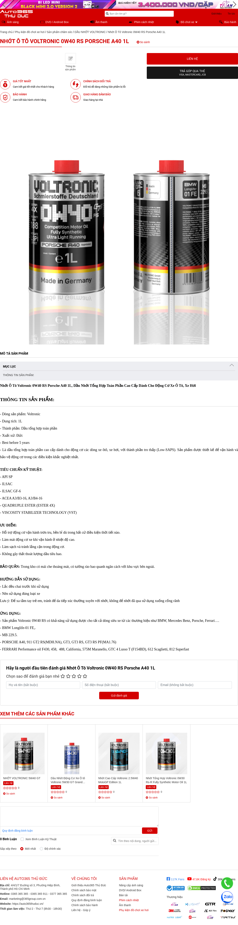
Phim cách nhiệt (129, 900)
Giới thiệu (216, 13)
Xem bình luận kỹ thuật (41, 839)
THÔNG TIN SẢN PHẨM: (18, 375)
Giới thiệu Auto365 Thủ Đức (88, 885)
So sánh (143, 42)
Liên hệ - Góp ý (80, 910)
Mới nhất (30, 848)
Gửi (149, 830)
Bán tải (123, 895)
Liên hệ (192, 59)
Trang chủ (6, 32)
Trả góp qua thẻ (192, 72)
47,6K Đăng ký (199, 879)
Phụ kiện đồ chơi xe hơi (29, 32)
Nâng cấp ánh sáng (131, 885)
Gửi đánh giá (119, 695)
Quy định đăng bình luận (17, 830)
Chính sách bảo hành (84, 905)
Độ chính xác (53, 848)
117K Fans (175, 879)
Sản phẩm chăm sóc (59, 32)
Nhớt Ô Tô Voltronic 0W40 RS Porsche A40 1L (136, 32)
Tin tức (231, 13)
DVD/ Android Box (130, 890)
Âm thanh (125, 905)
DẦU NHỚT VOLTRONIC (90, 32)
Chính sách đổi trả (82, 895)
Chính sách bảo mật (83, 890)
